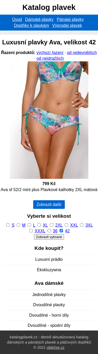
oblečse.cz (56, 347)
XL (45, 225)
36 (55, 231)
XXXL (40, 231)
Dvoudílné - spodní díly (49, 325)
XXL (74, 225)
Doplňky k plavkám (31, 25)
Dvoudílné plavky (49, 305)
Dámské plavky (39, 19)
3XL (89, 225)
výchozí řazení (49, 52)
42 (67, 231)
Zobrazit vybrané (49, 237)
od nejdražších (50, 58)
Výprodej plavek (67, 25)
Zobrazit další (48, 204)
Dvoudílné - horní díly (49, 315)
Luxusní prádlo (49, 259)
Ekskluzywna (49, 270)
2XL (59, 225)
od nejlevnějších (82, 52)
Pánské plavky (70, 19)
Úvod (17, 19)
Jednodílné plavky (49, 294)
